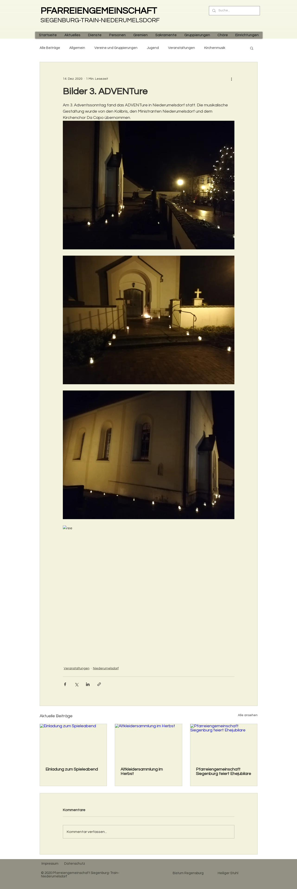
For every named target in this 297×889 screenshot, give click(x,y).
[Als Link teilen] (99, 684)
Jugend (153, 48)
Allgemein (77, 48)
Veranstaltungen (181, 48)
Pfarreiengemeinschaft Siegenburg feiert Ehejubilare (223, 771)
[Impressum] (50, 863)
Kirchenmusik (214, 48)
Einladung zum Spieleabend (71, 769)
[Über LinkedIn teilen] (88, 684)
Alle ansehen (248, 715)
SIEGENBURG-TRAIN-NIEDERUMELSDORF (100, 20)
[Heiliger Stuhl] (228, 873)
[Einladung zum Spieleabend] (73, 743)
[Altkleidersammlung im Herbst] (148, 743)
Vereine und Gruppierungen (115, 48)
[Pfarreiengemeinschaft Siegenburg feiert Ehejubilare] (223, 743)
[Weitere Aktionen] (231, 79)
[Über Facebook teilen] (65, 684)
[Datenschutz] (74, 863)
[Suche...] (234, 10)
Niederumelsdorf (106, 668)
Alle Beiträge (50, 48)
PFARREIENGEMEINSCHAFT (99, 11)
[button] (72, 35)
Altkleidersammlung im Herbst (142, 771)
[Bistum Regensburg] (188, 873)
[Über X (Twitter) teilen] (76, 684)
